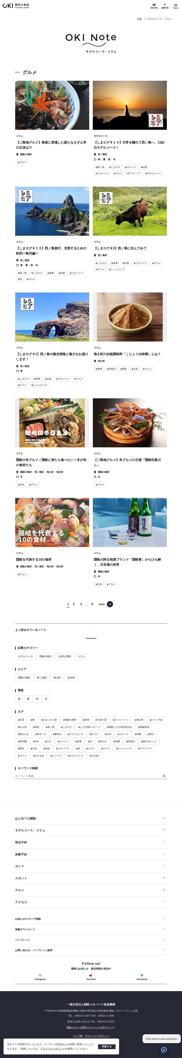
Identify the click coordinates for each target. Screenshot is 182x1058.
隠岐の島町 (24, 677)
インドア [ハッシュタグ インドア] (55, 756)
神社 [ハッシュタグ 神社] (36, 727)
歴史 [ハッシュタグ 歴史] (21, 748)
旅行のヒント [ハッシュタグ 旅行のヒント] (149, 741)
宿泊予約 (154, 8)
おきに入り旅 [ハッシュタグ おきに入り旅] (49, 720)
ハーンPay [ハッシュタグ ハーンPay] (156, 720)
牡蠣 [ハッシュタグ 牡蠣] (116, 741)
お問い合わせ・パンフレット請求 (33, 950)
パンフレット (22, 939)
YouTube (91, 977)
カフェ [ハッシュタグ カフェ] (105, 748)
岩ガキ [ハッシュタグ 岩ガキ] (102, 741)
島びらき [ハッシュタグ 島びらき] (23, 734)
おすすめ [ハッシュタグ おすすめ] (38, 756)
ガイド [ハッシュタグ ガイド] (22, 756)
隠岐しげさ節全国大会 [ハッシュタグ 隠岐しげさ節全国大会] (119, 727)
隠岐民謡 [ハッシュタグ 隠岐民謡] (143, 727)
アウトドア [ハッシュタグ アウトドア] (145, 748)
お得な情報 (64, 656)
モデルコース (25, 656)
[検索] (164, 776)
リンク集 (78, 1035)
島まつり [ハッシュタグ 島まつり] (40, 734)
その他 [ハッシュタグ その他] (94, 756)
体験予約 (164, 8)
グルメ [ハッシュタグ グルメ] (90, 748)
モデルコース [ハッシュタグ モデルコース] (75, 756)
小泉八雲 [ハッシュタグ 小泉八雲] (100, 720)
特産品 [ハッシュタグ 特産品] (130, 741)
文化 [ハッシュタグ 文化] (34, 748)
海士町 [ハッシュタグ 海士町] (139, 720)
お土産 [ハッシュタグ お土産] (22, 727)
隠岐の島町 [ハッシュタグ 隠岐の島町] (69, 720)
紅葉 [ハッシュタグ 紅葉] (21, 720)
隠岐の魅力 (45, 656)
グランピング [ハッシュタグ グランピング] (75, 734)
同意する (107, 1046)
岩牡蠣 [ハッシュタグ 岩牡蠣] (22, 741)
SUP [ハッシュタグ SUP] (108, 734)
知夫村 (71, 677)
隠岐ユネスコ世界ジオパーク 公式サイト (65, 1027)
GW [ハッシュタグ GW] (36, 741)
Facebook (141, 977)
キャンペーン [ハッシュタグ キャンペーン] (121, 720)
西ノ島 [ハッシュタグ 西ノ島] (50, 727)
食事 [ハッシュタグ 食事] (78, 741)
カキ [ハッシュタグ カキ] (48, 741)
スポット (90, 878)
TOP (139, 19)
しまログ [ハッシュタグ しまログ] (66, 727)
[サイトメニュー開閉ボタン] (175, 6)
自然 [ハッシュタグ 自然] (46, 748)
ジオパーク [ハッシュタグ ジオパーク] (62, 748)
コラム (81, 656)
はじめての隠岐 (90, 818)
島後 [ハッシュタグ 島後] (86, 720)
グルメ (90, 890)
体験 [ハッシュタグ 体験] (138, 734)
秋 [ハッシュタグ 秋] (33, 720)
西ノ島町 (42, 677)
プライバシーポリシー (52, 1048)
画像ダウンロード (25, 929)
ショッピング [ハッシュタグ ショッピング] (124, 748)
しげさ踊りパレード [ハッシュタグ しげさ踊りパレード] (89, 727)
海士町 (57, 677)
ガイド (19, 866)
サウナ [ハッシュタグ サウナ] (94, 734)
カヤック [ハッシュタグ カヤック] (123, 734)
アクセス (21, 902)
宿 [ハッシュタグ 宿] (78, 748)
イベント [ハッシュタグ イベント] (63, 741)
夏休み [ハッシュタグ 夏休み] (57, 734)
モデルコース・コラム (159, 19)
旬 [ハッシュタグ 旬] (90, 741)
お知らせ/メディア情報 (28, 918)
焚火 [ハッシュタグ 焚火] (151, 734)
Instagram (40, 977)
